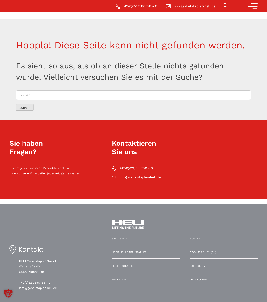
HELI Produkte (122, 265)
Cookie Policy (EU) (203, 252)
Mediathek (119, 279)
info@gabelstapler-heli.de (38, 288)
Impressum (198, 265)
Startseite (119, 238)
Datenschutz (199, 279)
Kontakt (196, 238)
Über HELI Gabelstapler (129, 252)
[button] (8, 293)
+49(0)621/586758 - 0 (35, 282)
